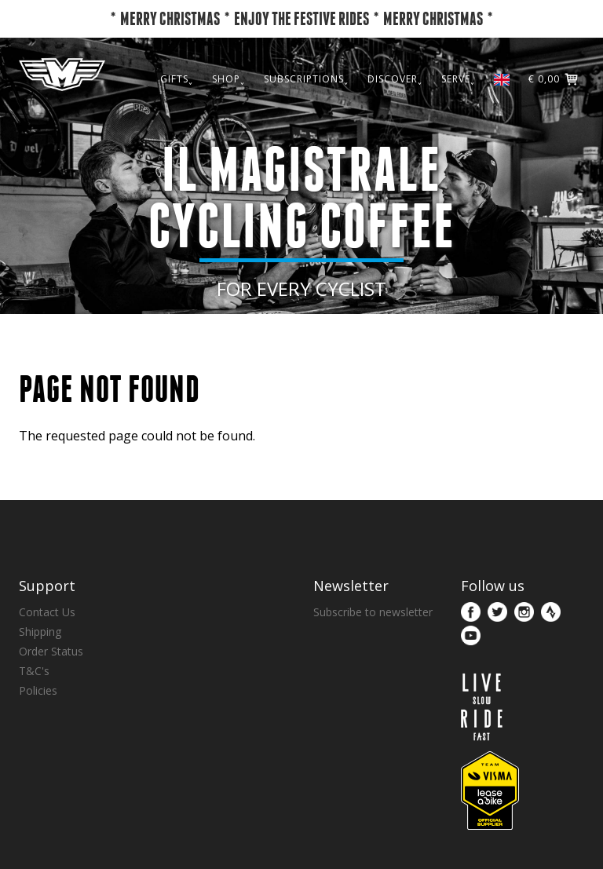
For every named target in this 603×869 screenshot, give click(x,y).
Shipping (40, 631)
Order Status (51, 651)
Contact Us (47, 611)
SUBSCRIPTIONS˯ (306, 112)
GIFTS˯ (176, 112)
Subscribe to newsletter (373, 611)
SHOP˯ (228, 112)
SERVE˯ (458, 112)
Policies (38, 690)
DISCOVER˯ (394, 112)
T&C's (34, 670)
